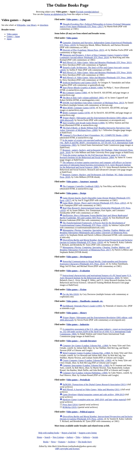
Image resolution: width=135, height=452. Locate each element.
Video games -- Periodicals (78, 380)
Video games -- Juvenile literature (81, 341)
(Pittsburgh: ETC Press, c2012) (94, 203)
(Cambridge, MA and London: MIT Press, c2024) (94, 216)
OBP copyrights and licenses (67, 449)
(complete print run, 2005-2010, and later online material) (94, 399)
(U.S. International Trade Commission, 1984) (96, 331)
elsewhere (44, 25)
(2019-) (70, 407)
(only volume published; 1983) (83, 98)
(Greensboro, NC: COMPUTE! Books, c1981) (96, 135)
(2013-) (95, 384)
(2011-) (92, 389)
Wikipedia (21, 25)
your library (31, 25)
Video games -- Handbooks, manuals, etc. (84, 301)
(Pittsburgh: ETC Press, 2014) (93, 262)
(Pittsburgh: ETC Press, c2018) (92, 224)
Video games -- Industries (77, 324)
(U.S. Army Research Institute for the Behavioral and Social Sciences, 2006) (96, 164)
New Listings (58, 437)
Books (46, 442)
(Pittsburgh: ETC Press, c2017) (95, 25)
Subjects (86, 437)
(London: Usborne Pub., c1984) (85, 345)
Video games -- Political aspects (80, 412)
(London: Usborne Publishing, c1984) (85, 373)
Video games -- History (76, 313)
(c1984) (84, 123)
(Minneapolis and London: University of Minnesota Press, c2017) (95, 232)
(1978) (76, 113)
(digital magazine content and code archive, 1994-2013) (94, 394)
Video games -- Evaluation (78, 271)
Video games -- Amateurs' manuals (82, 181)
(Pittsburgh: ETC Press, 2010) (97, 72)
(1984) (83, 88)
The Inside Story (85, 442)
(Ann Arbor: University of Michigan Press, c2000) (95, 129)
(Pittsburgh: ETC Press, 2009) (97, 77)
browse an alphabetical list (55, 14)
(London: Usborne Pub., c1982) (86, 365)
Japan (9, 39)
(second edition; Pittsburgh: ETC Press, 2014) (94, 56)
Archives (71, 442)
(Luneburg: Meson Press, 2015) (83, 50)
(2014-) (71, 404)
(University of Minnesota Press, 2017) (95, 248)
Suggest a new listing (88, 433)
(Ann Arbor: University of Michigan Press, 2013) (93, 103)
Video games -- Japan (76, 19)
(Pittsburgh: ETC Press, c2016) (96, 241)
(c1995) (82, 306)
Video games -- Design (76, 193)
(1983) (81, 186)
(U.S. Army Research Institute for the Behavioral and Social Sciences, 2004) (93, 156)
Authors (69, 437)
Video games (12, 34)
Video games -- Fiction (76, 289)
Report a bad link (69, 433)
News (53, 442)
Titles (78, 437)
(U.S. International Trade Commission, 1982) (96, 142)
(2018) (80, 82)
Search (47, 437)
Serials (95, 437)
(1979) (79, 108)
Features (61, 442)
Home (39, 437)
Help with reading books (48, 433)
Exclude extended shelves (87, 12)
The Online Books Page (67, 5)
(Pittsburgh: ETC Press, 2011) (97, 62)
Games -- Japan (13, 36)
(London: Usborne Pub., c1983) (87, 360)
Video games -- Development (79, 257)
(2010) (71, 294)
